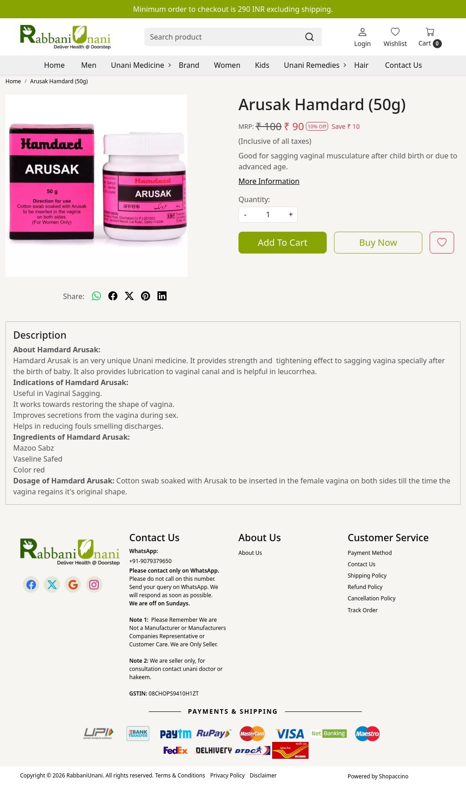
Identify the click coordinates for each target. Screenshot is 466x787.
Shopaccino (394, 776)
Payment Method (370, 553)
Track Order (363, 610)
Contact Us (403, 65)
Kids (262, 65)
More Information (268, 181)
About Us (250, 553)
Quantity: (254, 199)
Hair (361, 65)
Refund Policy (365, 587)
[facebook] (113, 296)
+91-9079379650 (150, 561)
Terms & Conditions (180, 775)
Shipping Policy (367, 575)
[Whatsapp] (96, 296)
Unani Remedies (314, 65)
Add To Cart (283, 242)
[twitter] (129, 296)
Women (227, 65)
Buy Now (378, 242)
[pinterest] (145, 296)
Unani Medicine (140, 65)
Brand (189, 65)
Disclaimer (263, 775)
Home (54, 65)
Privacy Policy (227, 775)
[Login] (362, 37)
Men (88, 65)
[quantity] (268, 215)
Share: (73, 296)
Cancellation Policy (371, 598)
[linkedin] (162, 296)
